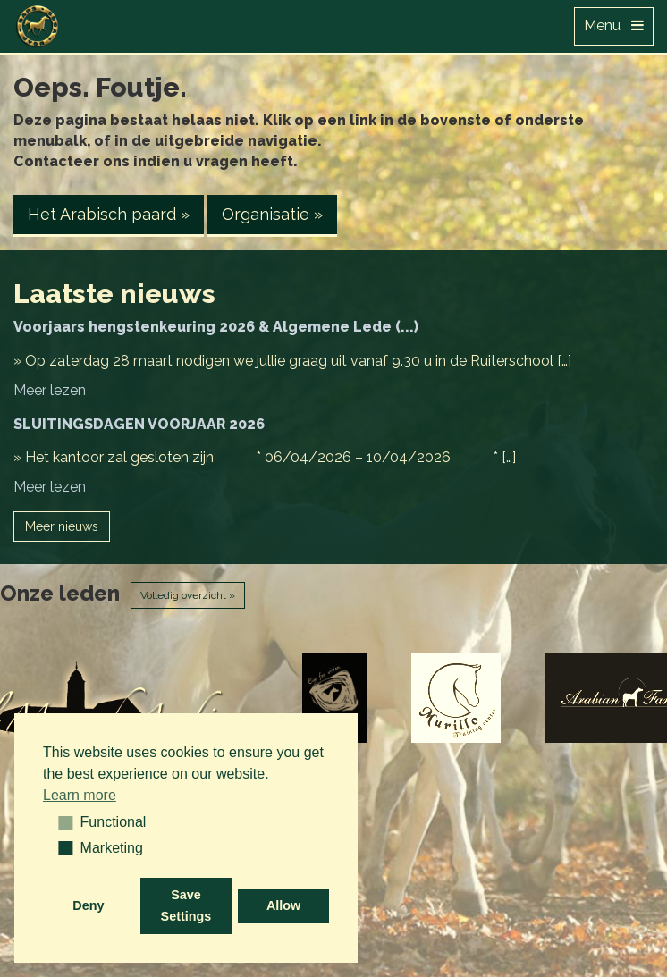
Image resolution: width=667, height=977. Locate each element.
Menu (614, 25)
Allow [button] (283, 905)
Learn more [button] (79, 795)
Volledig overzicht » (187, 595)
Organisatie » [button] (272, 214)
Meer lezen (49, 390)
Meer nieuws (61, 526)
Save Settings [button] (186, 905)
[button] (59, 822)
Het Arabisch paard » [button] (109, 214)
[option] (334, 698)
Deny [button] (88, 905)
